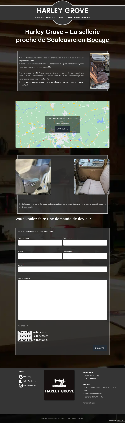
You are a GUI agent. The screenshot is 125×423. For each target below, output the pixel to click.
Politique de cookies (62, 124)
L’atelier (39, 17)
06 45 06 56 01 (97, 397)
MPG (121, 420)
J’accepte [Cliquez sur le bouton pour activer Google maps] (62, 129)
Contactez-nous (82, 17)
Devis (60, 17)
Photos (50, 17)
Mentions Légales (89, 403)
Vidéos (69, 17)
